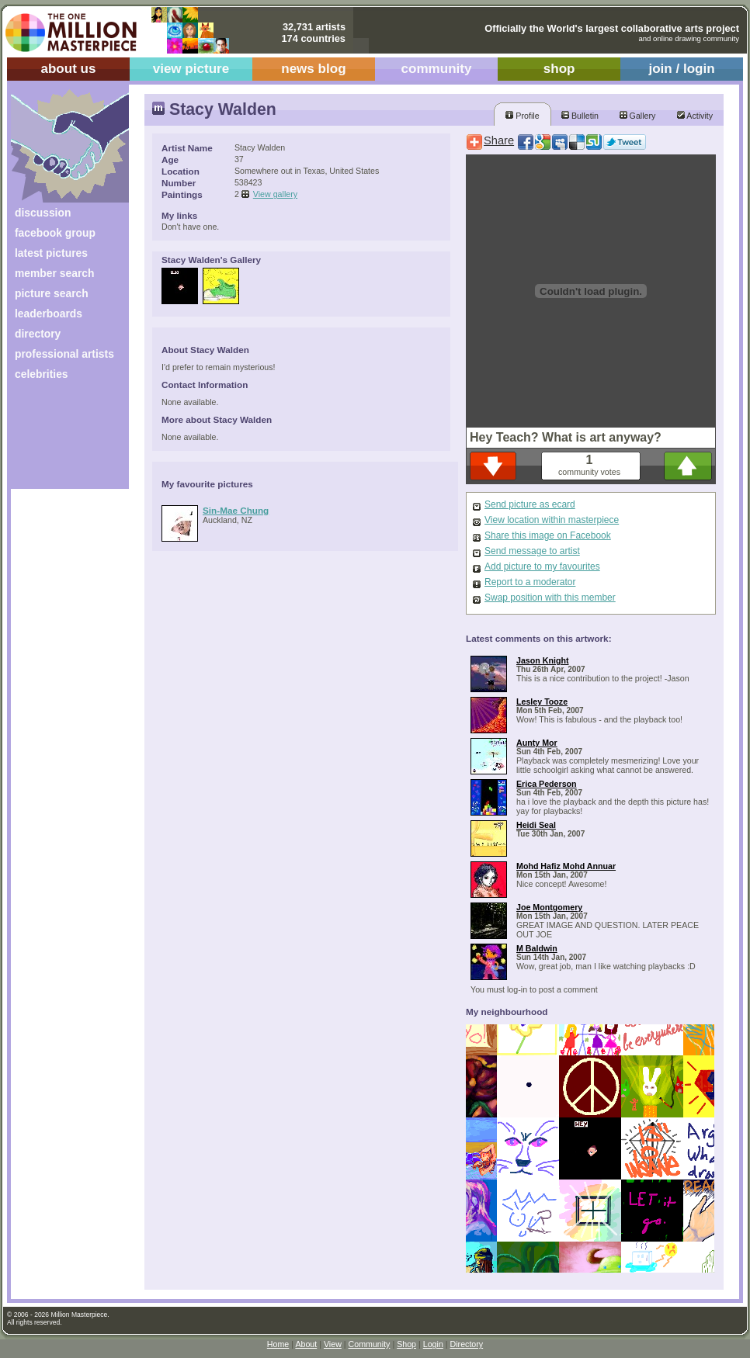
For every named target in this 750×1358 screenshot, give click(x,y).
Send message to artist (532, 551)
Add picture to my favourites (542, 566)
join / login (681, 68)
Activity (695, 115)
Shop (406, 1344)
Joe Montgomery (549, 907)
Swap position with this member (550, 597)
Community (370, 1344)
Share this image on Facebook (547, 535)
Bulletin (580, 115)
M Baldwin (536, 948)
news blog (313, 68)
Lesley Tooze (542, 701)
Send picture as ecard (529, 504)
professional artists (64, 354)
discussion (43, 212)
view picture (191, 68)
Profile (522, 115)
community (436, 68)
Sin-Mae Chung (236, 510)
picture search (52, 293)
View (333, 1344)
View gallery (275, 194)
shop (559, 68)
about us (67, 68)
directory (38, 333)
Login (433, 1344)
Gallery (638, 115)
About (306, 1344)
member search (54, 273)
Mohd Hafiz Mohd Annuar (566, 866)
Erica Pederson (546, 783)
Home (278, 1344)
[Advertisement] (59, 440)
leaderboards (48, 313)
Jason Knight (542, 660)
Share (499, 140)
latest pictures (51, 253)
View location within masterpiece (551, 519)
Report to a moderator (529, 582)
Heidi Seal (536, 825)
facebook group (55, 233)
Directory (467, 1344)
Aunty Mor (536, 742)
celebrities (41, 374)
